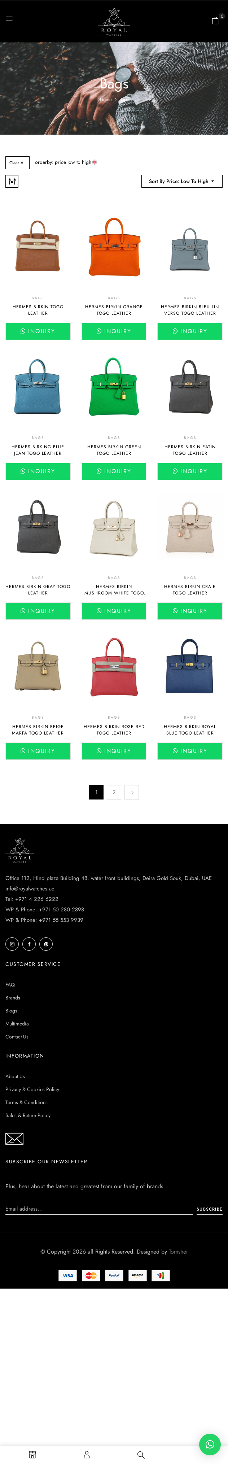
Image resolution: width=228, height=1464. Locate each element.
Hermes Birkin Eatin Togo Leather (190, 450)
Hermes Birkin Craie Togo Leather (190, 589)
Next (131, 792)
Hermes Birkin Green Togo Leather (114, 450)
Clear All (17, 163)
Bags (38, 298)
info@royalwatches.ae (29, 889)
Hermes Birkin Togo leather (38, 310)
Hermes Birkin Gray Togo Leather (37, 589)
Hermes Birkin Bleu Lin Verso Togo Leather (190, 310)
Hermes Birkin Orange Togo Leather (114, 310)
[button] (215, 20)
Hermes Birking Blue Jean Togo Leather (38, 450)
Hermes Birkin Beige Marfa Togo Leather (38, 729)
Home (106, 99)
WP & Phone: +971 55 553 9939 (44, 920)
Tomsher (178, 1251)
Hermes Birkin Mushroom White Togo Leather (114, 593)
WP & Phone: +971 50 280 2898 (44, 910)
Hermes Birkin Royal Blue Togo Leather (190, 729)
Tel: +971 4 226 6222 (31, 899)
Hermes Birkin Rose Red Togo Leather (114, 729)
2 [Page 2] (114, 792)
